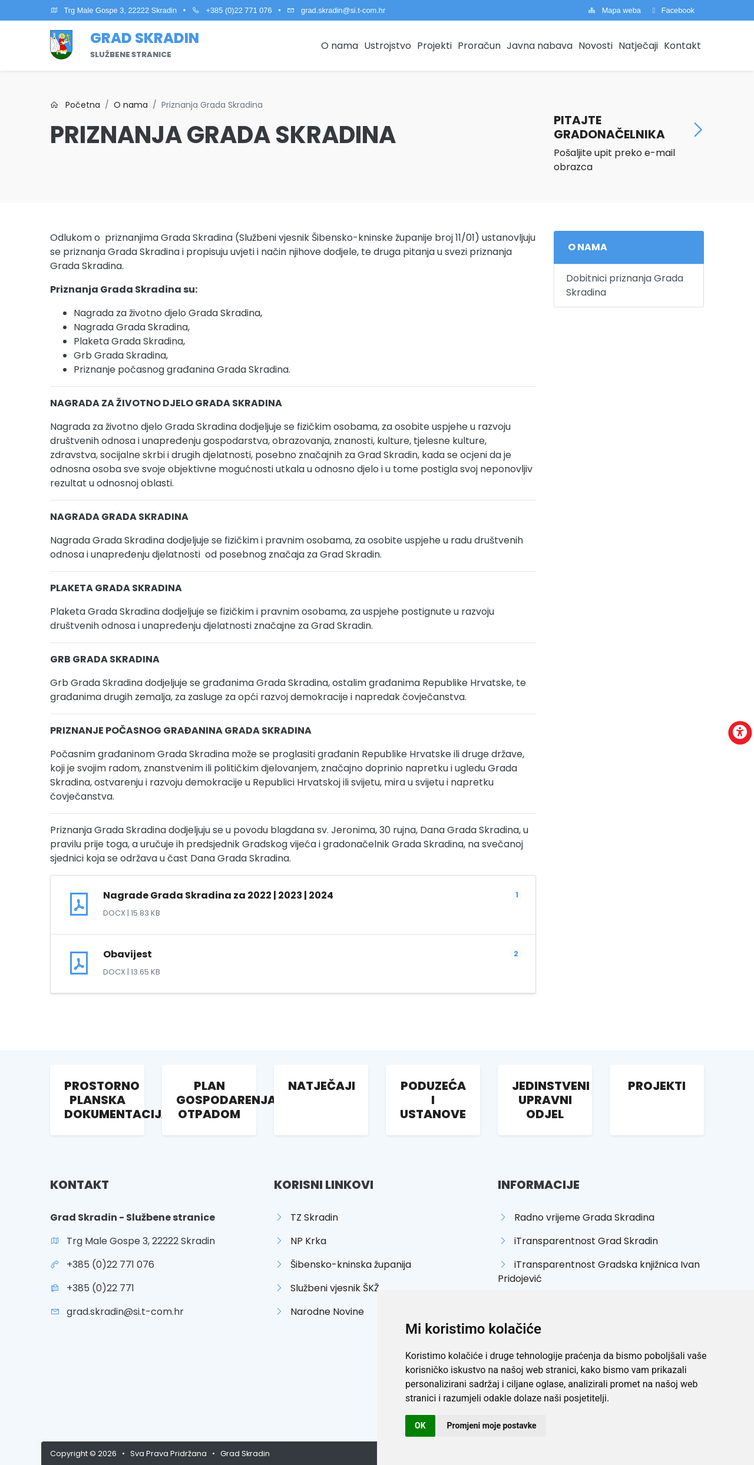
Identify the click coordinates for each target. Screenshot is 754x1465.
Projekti (434, 45)
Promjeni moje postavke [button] (492, 1425)
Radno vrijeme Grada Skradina (576, 1217)
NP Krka (300, 1241)
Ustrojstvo (387, 45)
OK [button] (420, 1425)
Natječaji (638, 45)
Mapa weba (614, 10)
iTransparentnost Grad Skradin (578, 1241)
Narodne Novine (319, 1311)
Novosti (595, 45)
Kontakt (682, 45)
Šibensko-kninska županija (342, 1264)
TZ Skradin (306, 1217)
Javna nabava (540, 45)
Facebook (673, 10)
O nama (339, 45)
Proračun (479, 45)
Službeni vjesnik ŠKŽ (326, 1288)
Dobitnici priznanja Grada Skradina (624, 285)
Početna (75, 105)
